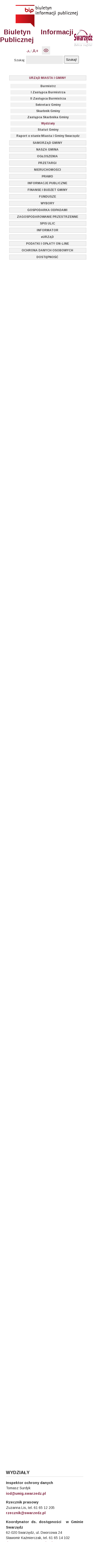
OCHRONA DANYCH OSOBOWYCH (47, 250)
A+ (35, 51)
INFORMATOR (47, 230)
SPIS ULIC (47, 223)
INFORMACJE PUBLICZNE (47, 183)
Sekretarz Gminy (48, 105)
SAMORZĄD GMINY (47, 143)
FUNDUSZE (47, 196)
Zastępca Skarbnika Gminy (48, 117)
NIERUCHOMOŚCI (47, 169)
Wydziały (48, 123)
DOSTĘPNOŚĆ (47, 257)
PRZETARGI (47, 163)
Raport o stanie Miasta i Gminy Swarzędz (48, 136)
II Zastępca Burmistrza (48, 98)
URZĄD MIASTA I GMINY (47, 78)
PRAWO (47, 176)
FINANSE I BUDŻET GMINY (47, 190)
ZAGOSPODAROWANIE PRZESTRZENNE (47, 217)
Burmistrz (48, 86)
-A (28, 51)
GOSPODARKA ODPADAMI (47, 210)
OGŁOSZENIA (47, 156)
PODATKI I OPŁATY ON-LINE (47, 243)
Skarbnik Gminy (48, 111)
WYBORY (47, 203)
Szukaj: (19, 60)
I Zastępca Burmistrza (48, 92)
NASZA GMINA (47, 149)
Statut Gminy (48, 129)
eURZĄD (47, 237)
